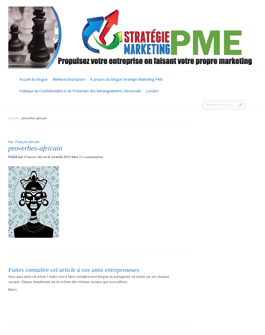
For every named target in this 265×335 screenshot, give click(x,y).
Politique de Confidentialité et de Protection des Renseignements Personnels (80, 91)
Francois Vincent (35, 157)
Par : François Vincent (23, 142)
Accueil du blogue (33, 79)
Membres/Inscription (69, 79)
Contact (152, 91)
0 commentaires (92, 157)
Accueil (13, 118)
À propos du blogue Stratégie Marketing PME (126, 79)
